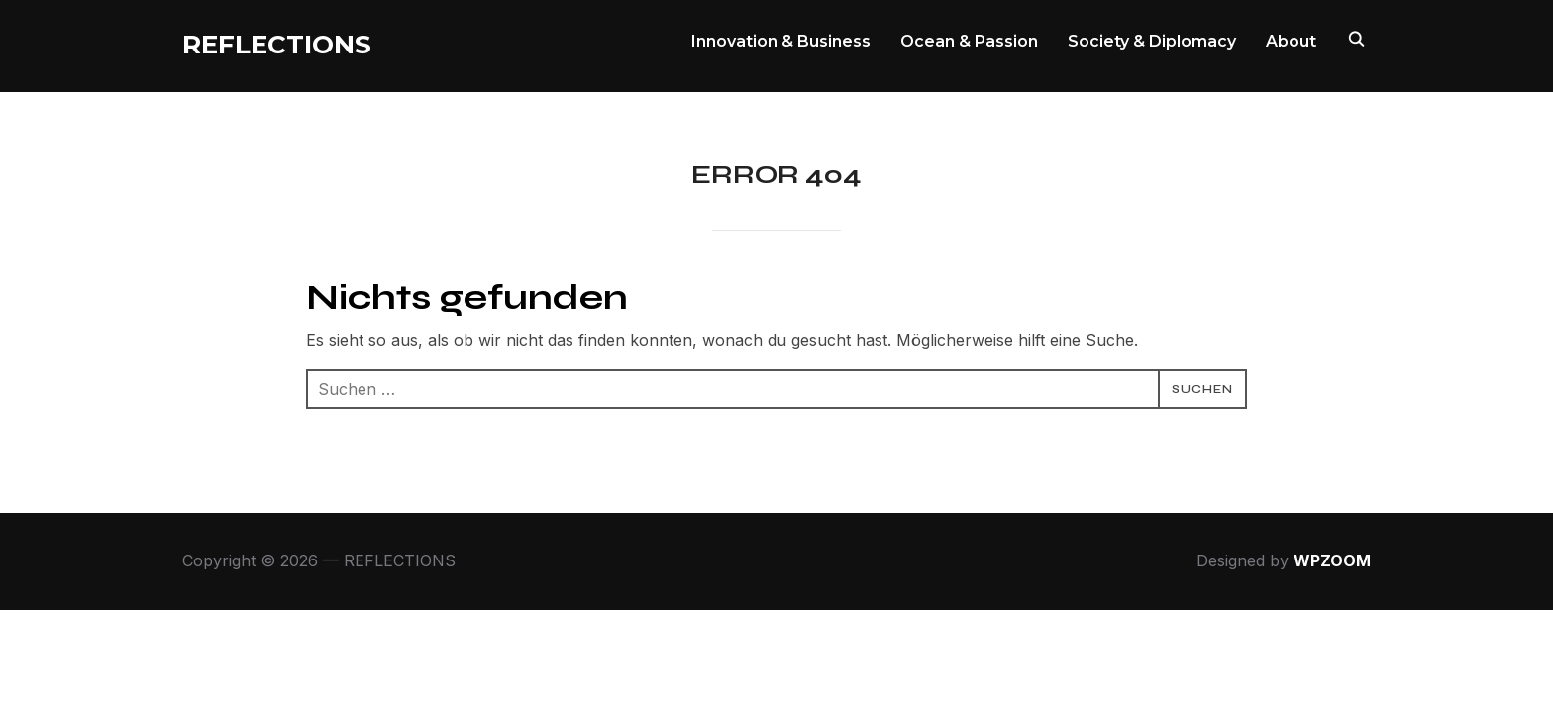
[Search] (1356, 37)
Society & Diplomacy (1152, 41)
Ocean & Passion (969, 41)
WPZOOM (1332, 560)
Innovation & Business (781, 41)
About (1291, 41)
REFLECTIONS (276, 44)
